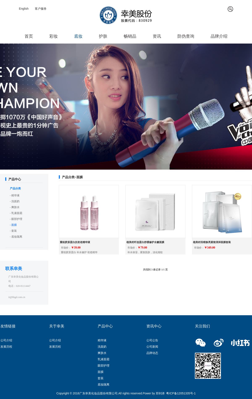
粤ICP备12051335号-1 (181, 393)
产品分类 (15, 188)
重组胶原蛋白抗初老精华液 (75, 242)
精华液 (102, 340)
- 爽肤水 (15, 207)
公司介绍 (6, 340)
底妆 (78, 36)
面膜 (101, 372)
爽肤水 (102, 353)
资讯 (157, 36)
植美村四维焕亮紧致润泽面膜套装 (212, 242)
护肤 (103, 36)
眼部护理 (103, 365)
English (24, 8)
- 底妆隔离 (16, 236)
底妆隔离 (103, 384)
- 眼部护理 (16, 219)
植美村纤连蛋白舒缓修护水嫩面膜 (145, 242)
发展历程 (6, 346)
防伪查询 (185, 36)
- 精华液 (15, 195)
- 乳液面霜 (16, 213)
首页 (29, 36)
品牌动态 (152, 353)
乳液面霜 (103, 359)
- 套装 (13, 230)
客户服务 (41, 8)
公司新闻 (152, 346)
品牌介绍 (219, 36)
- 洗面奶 (15, 201)
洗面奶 (102, 346)
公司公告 (152, 340)
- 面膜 (13, 224)
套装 (101, 378)
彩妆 (53, 36)
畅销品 (130, 36)
